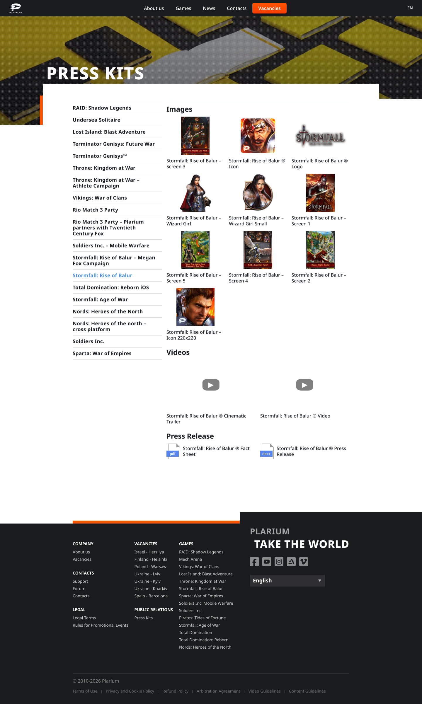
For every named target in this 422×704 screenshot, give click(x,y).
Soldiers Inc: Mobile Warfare (206, 603)
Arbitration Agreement (218, 691)
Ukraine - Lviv (147, 574)
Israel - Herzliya (149, 552)
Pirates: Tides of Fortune (202, 618)
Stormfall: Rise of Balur (201, 589)
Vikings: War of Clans (199, 567)
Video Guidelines (265, 691)
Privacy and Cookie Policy (130, 691)
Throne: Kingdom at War (202, 581)
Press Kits (144, 618)
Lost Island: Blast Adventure (206, 574)
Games (183, 8)
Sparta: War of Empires (201, 596)
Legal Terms (84, 618)
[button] (195, 137)
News (209, 8)
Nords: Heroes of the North (205, 647)
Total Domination (195, 632)
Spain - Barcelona (151, 596)
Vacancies (269, 8)
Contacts (236, 8)
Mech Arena (190, 559)
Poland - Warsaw (150, 567)
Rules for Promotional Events (100, 625)
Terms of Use (85, 691)
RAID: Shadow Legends (201, 552)
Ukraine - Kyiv (148, 581)
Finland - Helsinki (151, 559)
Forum (79, 589)
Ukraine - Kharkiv (151, 589)
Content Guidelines (307, 691)
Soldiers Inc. (191, 610)
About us (154, 8)
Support (80, 581)
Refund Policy (175, 691)
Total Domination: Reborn (204, 640)
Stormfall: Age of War (199, 625)
